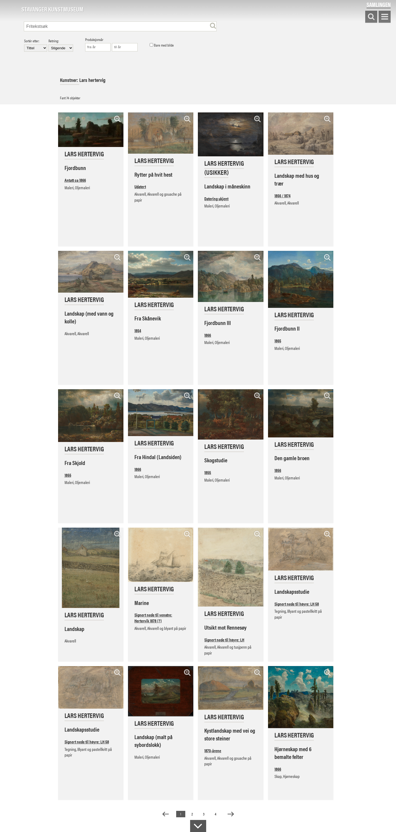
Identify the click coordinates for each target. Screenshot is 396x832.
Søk (371, 17)
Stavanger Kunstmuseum (52, 9)
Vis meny (385, 17)
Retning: (60, 45)
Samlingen (379, 4)
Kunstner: (69, 80)
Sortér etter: (35, 45)
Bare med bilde (162, 45)
